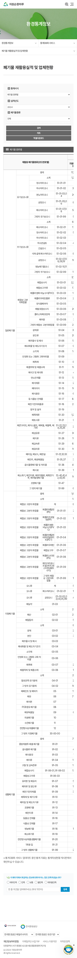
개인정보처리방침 (11, 941)
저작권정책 (65, 941)
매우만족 (13, 882)
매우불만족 (52, 882)
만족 (23, 882)
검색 (66, 4)
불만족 (40, 882)
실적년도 (14, 101)
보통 (31, 882)
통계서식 (14, 88)
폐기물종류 (15, 112)
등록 (65, 889)
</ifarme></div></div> (68, 949)
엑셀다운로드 (38, 138)
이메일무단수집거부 (31, 941)
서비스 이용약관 (50, 941)
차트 (38, 133)
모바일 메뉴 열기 (72, 4)
